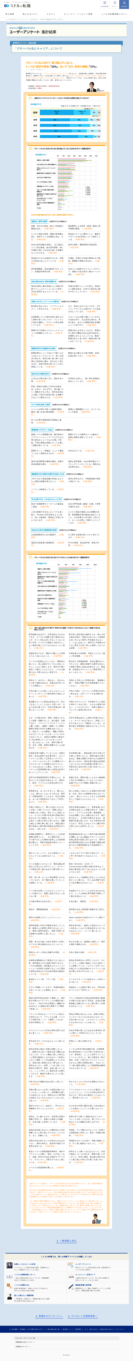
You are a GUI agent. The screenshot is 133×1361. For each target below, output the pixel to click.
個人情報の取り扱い (54, 1329)
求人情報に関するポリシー (36, 1329)
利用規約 (23, 1329)
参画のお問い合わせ (106, 1329)
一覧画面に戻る (68, 1241)
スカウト (51, 14)
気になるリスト (30, 14)
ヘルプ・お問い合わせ (91, 1329)
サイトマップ (120, 1329)
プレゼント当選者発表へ (84, 1316)
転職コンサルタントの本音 (25, 1264)
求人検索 (9, 14)
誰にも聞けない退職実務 (24, 1295)
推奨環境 (78, 1329)
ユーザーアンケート (83, 1264)
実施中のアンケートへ (51, 1316)
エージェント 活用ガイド (85, 1275)
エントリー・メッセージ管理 (78, 14)
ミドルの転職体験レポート (114, 14)
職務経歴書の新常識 (83, 1285)
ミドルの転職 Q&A (21, 1285)
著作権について (68, 1329)
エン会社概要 (13, 1329)
